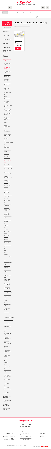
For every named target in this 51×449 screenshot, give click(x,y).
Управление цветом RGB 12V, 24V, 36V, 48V (7, 204)
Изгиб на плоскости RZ (7, 365)
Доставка (19, 13)
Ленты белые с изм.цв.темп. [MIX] (8, 114)
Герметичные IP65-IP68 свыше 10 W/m (7, 357)
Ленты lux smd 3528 (7, 64)
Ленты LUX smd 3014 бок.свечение (7, 146)
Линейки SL (6, 312)
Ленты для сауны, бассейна (8, 186)
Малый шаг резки (8, 314)
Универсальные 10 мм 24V (7, 270)
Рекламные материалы (6, 32)
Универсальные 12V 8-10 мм (7, 382)
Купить (18, 48)
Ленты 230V (6, 154)
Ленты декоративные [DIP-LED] (7, 118)
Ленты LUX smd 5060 (7, 161)
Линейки (6, 138)
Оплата (14, 13)
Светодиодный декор (7, 401)
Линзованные (7, 379)
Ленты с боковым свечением (8, 195)
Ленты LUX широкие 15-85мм (8, 165)
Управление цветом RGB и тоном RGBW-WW (8, 342)
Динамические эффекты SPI (7, 283)
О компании (26, 13)
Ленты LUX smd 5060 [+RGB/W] (7, 110)
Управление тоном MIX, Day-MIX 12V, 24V (7, 241)
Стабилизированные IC (8, 320)
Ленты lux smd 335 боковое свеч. (7, 88)
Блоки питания (7, 390)
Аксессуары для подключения (7, 135)
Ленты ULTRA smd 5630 (8, 169)
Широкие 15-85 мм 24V (7, 232)
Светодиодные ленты (7, 60)
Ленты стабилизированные (8, 141)
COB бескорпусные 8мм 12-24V (7, 279)
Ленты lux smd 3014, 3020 (7, 83)
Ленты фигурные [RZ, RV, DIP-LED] (7, 102)
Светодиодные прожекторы (7, 28)
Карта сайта (23, 445)
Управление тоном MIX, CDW (7, 338)
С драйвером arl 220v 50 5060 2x (22, 26)
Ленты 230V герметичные (7, 157)
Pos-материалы (7, 98)
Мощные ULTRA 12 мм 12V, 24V (7, 257)
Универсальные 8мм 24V (7, 220)
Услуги (9, 13)
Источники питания (6, 36)
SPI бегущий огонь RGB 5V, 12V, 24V (7, 209)
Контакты (33, 13)
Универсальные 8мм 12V (7, 228)
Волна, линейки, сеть (7, 245)
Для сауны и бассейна (6, 361)
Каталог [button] (4, 13)
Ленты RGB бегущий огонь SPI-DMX (7, 182)
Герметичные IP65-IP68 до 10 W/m (7, 352)
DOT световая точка (7, 299)
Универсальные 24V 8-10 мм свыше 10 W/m (7, 375)
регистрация (45, 16)
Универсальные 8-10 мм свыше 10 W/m (7, 333)
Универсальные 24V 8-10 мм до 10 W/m (7, 370)
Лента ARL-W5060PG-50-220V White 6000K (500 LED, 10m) (19, 40)
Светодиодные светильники (7, 50)
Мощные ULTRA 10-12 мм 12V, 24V (8, 291)
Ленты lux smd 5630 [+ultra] (7, 75)
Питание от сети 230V (7, 249)
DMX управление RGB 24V (7, 253)
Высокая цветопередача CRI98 (7, 304)
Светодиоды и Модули (6, 409)
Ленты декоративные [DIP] (7, 126)
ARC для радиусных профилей (6, 191)
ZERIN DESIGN (44, 446)
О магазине (42, 431)
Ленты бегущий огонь (7, 150)
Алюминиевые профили (7, 397)
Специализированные (8, 317)
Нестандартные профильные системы (9, 439)
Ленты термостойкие (7, 131)
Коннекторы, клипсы (7, 95)
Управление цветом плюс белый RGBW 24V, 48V (8, 215)
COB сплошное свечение (7, 295)
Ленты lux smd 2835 (7, 72)
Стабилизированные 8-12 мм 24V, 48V (8, 261)
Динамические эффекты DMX (7, 287)
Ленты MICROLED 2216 (8, 106)
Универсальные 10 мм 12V (7, 224)
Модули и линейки (5, 44)
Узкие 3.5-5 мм (7, 324)
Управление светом (6, 393)
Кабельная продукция (6, 405)
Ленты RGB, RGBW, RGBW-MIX (8, 177)
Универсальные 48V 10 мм (7, 386)
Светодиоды (6, 47)
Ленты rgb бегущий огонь (7, 79)
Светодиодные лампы (7, 40)
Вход (39, 16)
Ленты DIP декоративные (7, 199)
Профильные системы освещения (6, 55)
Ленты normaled (7, 92)
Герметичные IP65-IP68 (7, 309)
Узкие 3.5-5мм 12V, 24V (7, 236)
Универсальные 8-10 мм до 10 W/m (7, 328)
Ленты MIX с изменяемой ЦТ (7, 173)
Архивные (6, 122)
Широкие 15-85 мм (7, 347)
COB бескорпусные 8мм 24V (7, 266)
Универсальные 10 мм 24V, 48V (7, 274)
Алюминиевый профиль (9, 436)
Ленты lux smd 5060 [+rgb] (7, 68)
